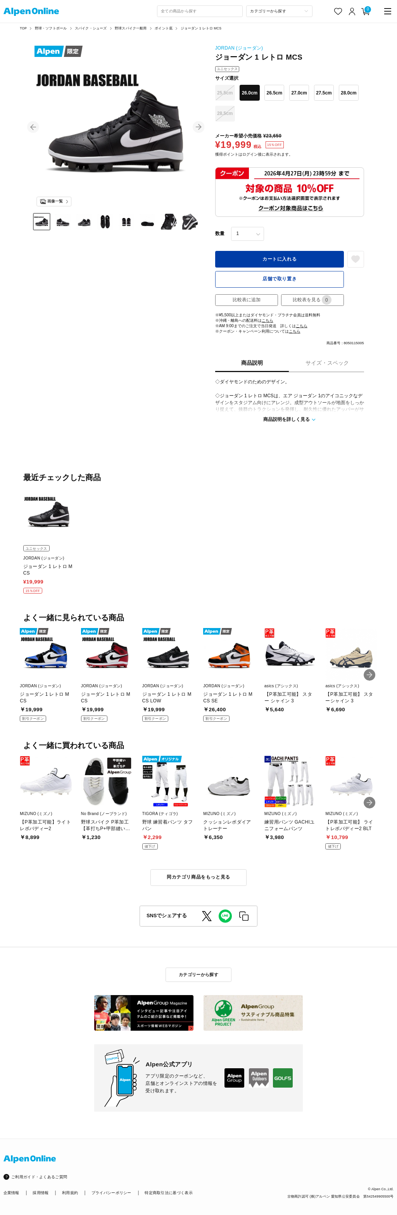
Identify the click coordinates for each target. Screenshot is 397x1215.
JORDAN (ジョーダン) (239, 48)
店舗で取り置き (279, 278)
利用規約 (70, 1193)
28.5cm (225, 113)
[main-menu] (388, 11)
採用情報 (40, 1193)
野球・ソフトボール (51, 28)
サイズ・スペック (327, 363)
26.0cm (250, 93)
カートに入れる (279, 259)
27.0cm (299, 93)
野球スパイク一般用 (131, 28)
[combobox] (200, 11)
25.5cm (225, 93)
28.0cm (349, 93)
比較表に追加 (247, 299)
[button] (33, 127)
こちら (267, 320)
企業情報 (11, 1193)
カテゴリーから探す (198, 974)
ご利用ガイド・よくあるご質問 (39, 1177)
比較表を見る (312, 300)
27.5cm (324, 93)
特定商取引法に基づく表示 (169, 1193)
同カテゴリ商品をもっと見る (198, 877)
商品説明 (252, 363)
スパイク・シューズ (91, 28)
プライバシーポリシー (111, 1193)
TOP (23, 28)
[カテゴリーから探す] (279, 11)
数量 (219, 233)
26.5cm (275, 93)
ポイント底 (164, 28)
